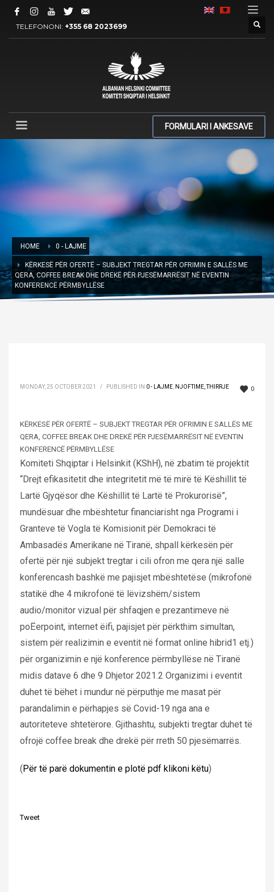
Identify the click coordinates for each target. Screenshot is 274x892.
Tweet (30, 817)
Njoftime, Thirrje (202, 387)
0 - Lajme (159, 387)
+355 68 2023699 (96, 26)
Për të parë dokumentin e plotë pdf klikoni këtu (116, 768)
